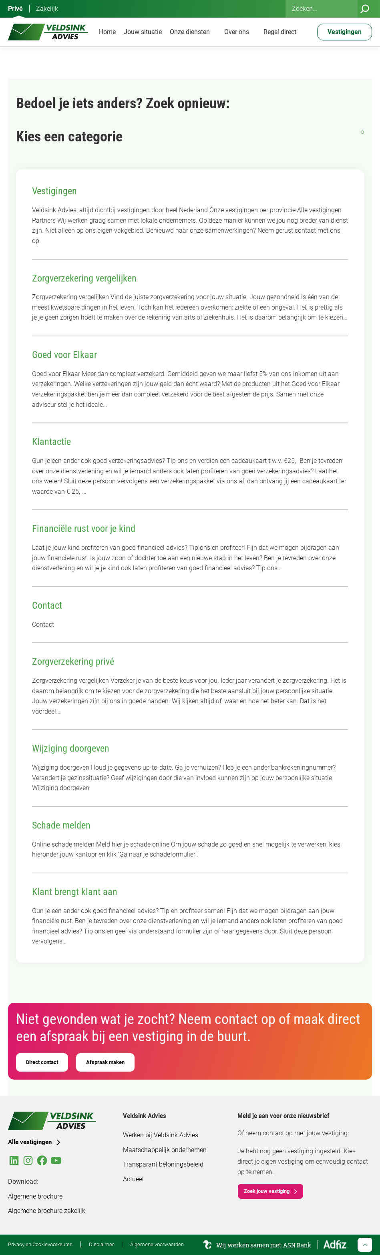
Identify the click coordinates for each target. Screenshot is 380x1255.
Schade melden (61, 825)
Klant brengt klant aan (74, 891)
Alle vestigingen (30, 1142)
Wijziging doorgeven (70, 748)
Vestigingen (54, 191)
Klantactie (51, 441)
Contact (47, 605)
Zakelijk (47, 8)
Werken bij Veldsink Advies (160, 1135)
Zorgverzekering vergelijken (84, 278)
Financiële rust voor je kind (83, 528)
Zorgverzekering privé (73, 661)
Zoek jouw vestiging (267, 1191)
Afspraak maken (105, 1062)
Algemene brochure (35, 1196)
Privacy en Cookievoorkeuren (40, 1244)
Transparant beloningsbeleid (163, 1164)
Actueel (133, 1179)
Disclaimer (101, 1244)
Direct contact (42, 1062)
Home (107, 32)
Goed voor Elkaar (64, 354)
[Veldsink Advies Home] (48, 32)
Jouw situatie (143, 32)
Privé (15, 8)
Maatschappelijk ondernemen (165, 1150)
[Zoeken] (365, 9)
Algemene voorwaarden (157, 1244)
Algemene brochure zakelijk (46, 1211)
